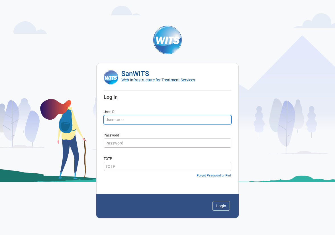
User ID (109, 112)
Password (111, 135)
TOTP (108, 159)
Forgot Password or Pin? (214, 175)
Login (221, 206)
